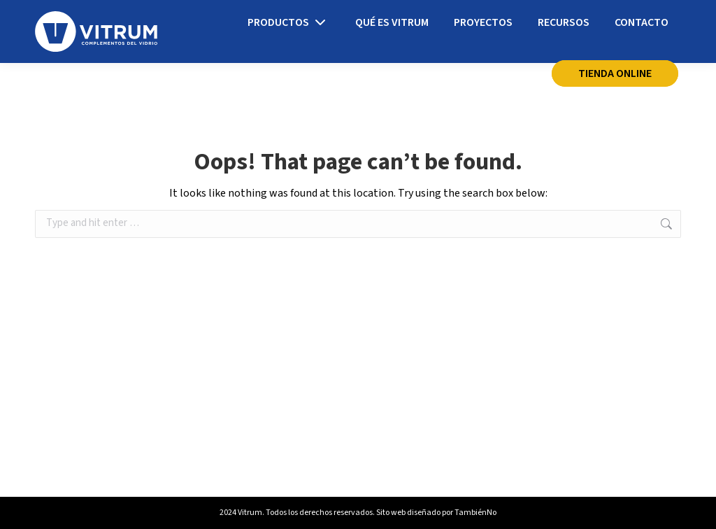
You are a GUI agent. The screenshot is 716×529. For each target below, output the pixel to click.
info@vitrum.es (226, 17)
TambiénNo (475, 513)
